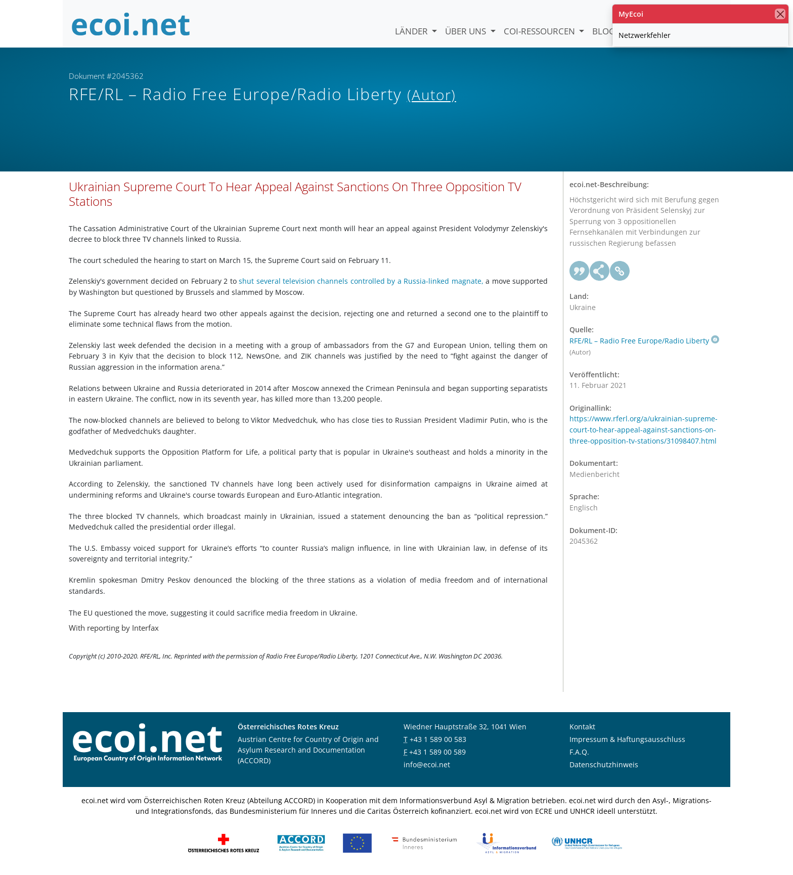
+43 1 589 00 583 (438, 739)
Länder (412, 31)
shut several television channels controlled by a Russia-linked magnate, (361, 281)
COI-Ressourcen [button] (540, 31)
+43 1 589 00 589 (437, 752)
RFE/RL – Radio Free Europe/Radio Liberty (644, 340)
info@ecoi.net (427, 764)
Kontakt (582, 726)
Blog (603, 31)
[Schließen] (780, 14)
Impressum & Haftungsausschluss (627, 739)
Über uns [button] (466, 31)
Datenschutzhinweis (603, 764)
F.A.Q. (579, 752)
